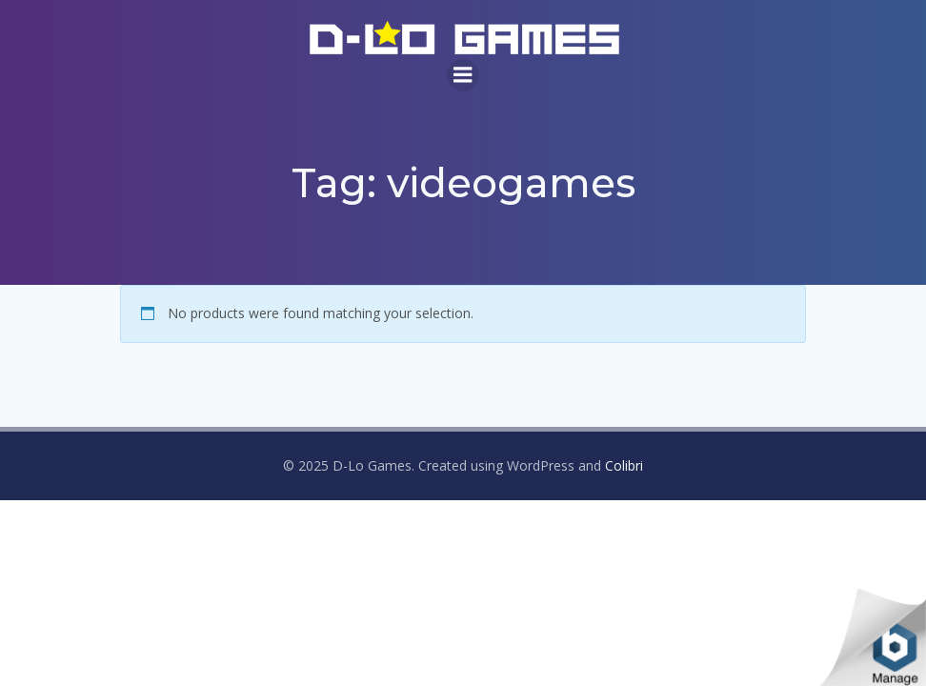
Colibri (624, 465)
